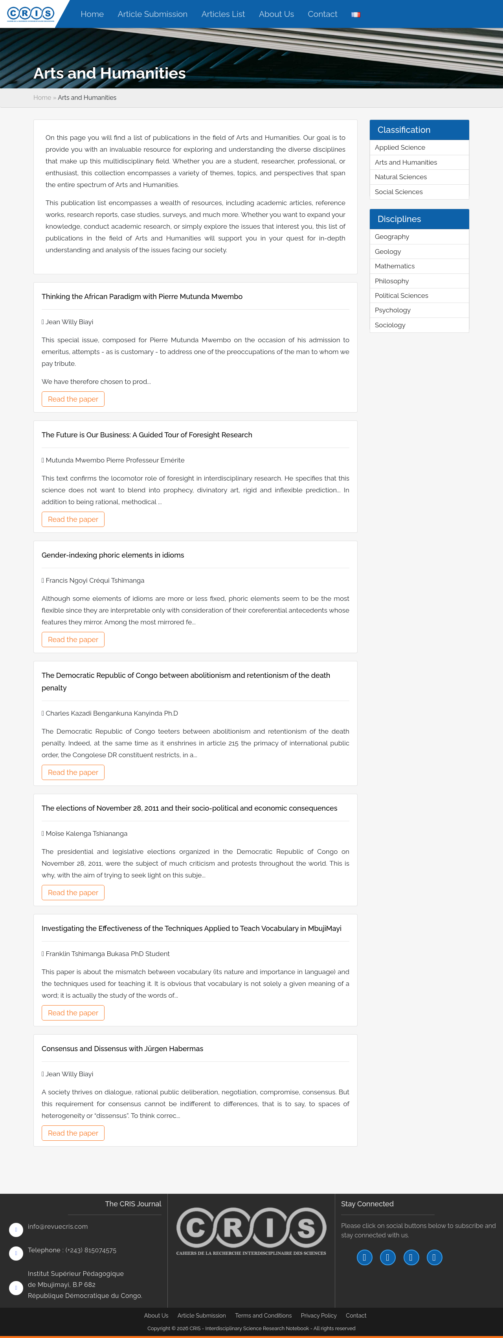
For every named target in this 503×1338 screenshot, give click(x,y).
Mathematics (395, 266)
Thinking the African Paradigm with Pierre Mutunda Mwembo (142, 296)
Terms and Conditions (263, 1315)
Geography (392, 236)
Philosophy (392, 281)
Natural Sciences (401, 177)
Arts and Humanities (406, 162)
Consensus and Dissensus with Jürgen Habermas (122, 1048)
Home (42, 97)
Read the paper (73, 399)
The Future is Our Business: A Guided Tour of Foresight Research (147, 435)
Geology (388, 251)
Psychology (393, 310)
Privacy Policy (319, 1315)
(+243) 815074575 (91, 1250)
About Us (156, 1315)
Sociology (390, 325)
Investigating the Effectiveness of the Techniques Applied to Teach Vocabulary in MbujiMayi (191, 928)
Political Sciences (401, 295)
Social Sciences (399, 192)
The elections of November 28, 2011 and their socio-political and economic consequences (190, 808)
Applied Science (400, 147)
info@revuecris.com (58, 1226)
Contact (356, 1315)
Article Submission (202, 1315)
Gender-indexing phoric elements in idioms (113, 555)
